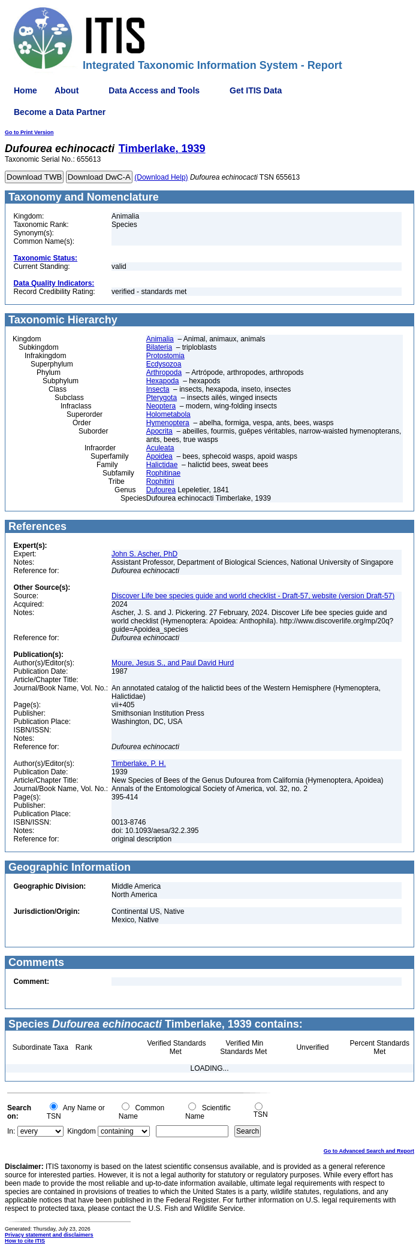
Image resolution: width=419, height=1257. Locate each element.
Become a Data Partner (59, 112)
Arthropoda (164, 372)
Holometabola (168, 414)
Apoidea (159, 456)
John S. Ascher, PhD (144, 554)
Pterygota (161, 397)
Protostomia (165, 356)
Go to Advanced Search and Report (369, 1151)
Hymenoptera (167, 423)
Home (25, 90)
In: (11, 1131)
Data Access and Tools (154, 90)
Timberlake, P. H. (138, 763)
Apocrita (159, 431)
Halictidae (162, 465)
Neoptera (161, 406)
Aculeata (160, 448)
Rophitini (160, 481)
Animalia (160, 339)
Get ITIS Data (256, 90)
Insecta (158, 389)
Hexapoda (162, 381)
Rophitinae (163, 473)
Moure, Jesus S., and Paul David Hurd (172, 663)
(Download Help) (161, 177)
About (67, 90)
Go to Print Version (29, 132)
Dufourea (161, 490)
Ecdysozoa (164, 364)
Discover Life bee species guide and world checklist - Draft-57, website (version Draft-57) (252, 596)
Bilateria (159, 347)
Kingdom (81, 1131)
